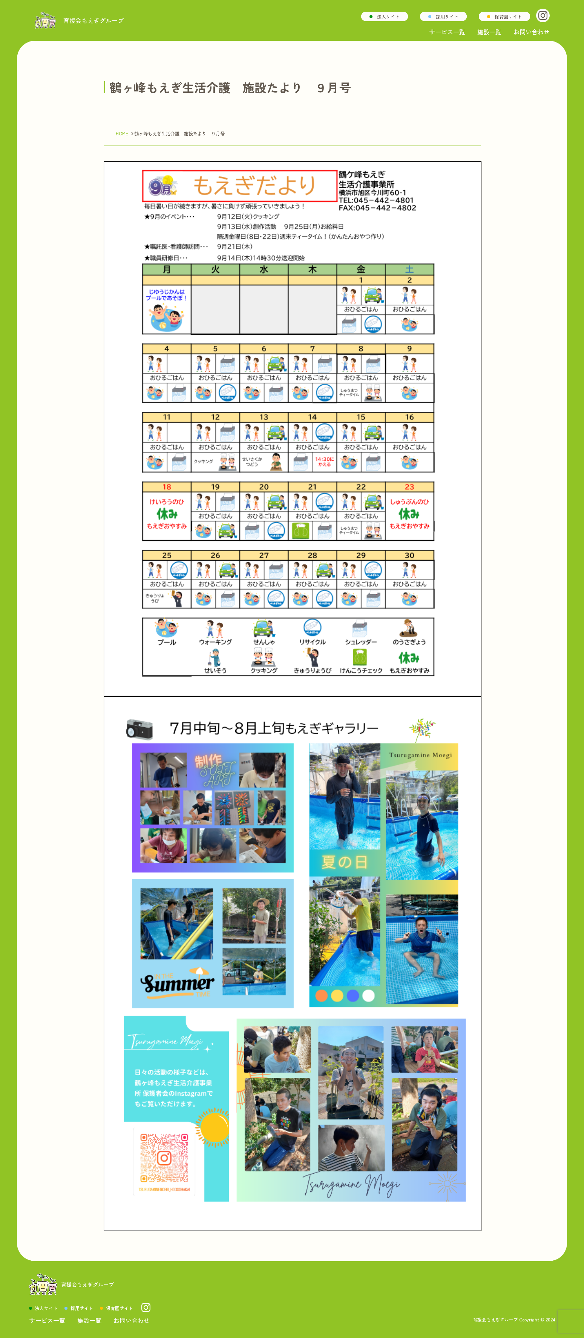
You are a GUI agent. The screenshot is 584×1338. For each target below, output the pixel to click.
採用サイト (447, 16)
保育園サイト (508, 16)
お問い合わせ (531, 32)
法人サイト (388, 16)
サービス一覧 (447, 32)
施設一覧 (489, 32)
